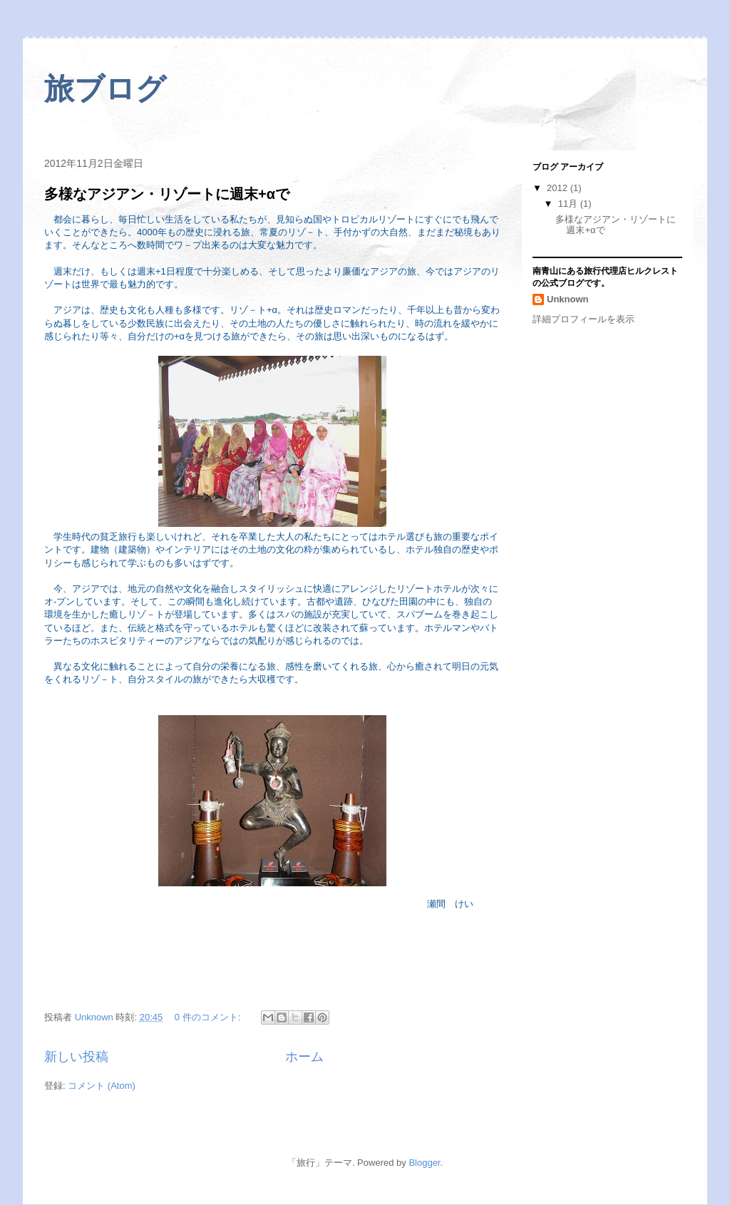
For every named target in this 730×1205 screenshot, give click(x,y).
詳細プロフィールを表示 (583, 319)
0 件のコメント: (209, 1017)
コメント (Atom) (101, 1085)
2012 (558, 188)
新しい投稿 (76, 1057)
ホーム (304, 1057)
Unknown (568, 299)
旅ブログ (105, 89)
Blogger (424, 1162)
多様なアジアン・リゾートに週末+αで (166, 194)
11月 (569, 203)
